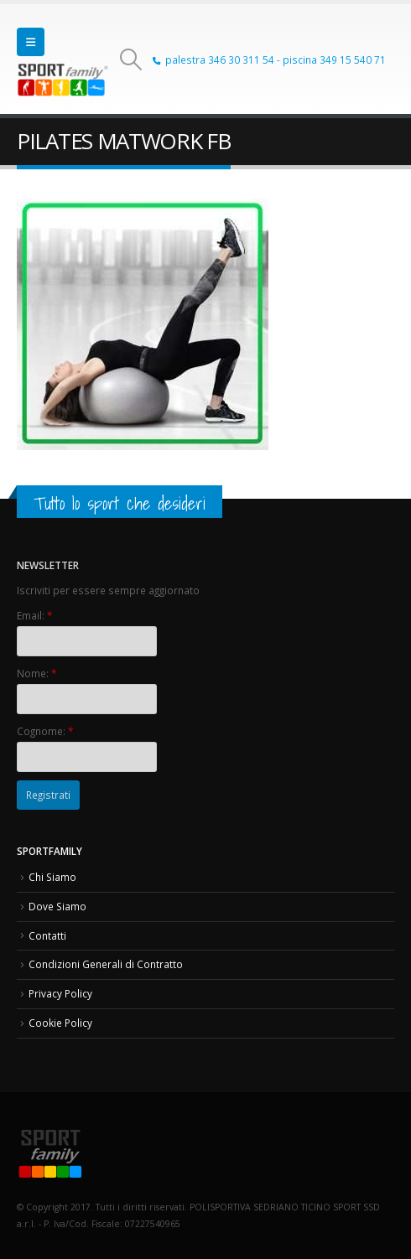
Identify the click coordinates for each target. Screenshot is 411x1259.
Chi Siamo (52, 876)
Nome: (36, 673)
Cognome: (45, 731)
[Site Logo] (63, 80)
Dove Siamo (57, 906)
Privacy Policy (60, 993)
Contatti (47, 935)
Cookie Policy (60, 1022)
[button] (30, 42)
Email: (34, 615)
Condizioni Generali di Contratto (106, 964)
